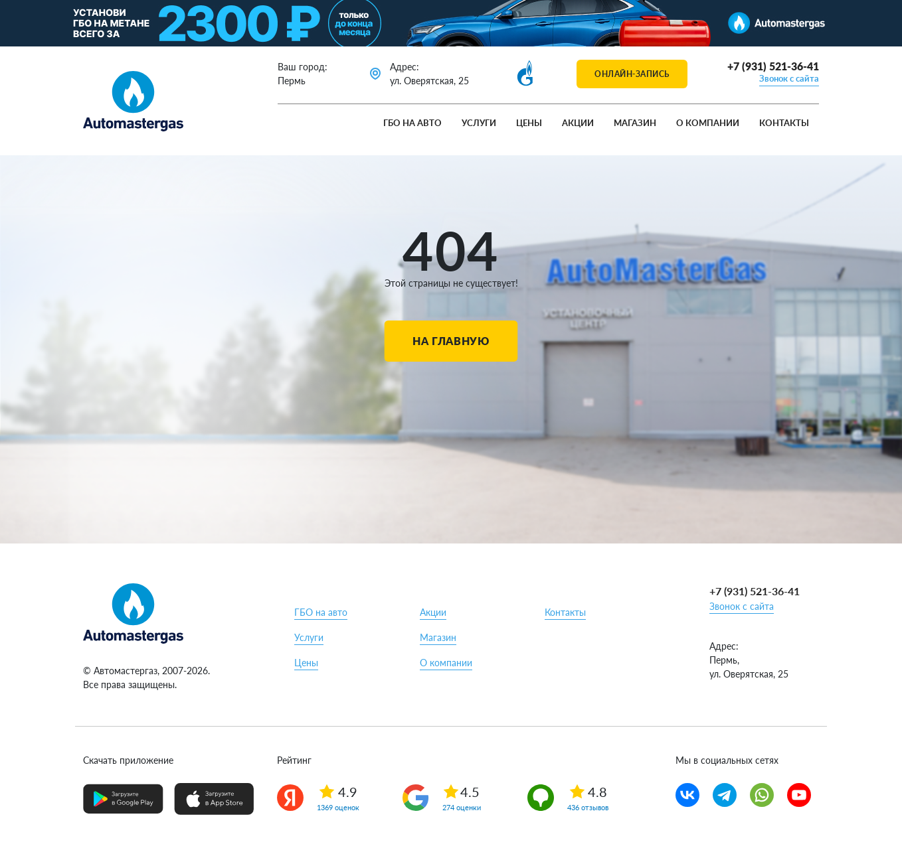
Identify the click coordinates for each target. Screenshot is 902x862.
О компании (707, 122)
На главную (450, 340)
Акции (578, 122)
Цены (529, 122)
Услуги (479, 122)
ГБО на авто (412, 122)
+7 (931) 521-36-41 (773, 66)
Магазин (635, 122)
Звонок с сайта (789, 78)
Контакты (784, 122)
